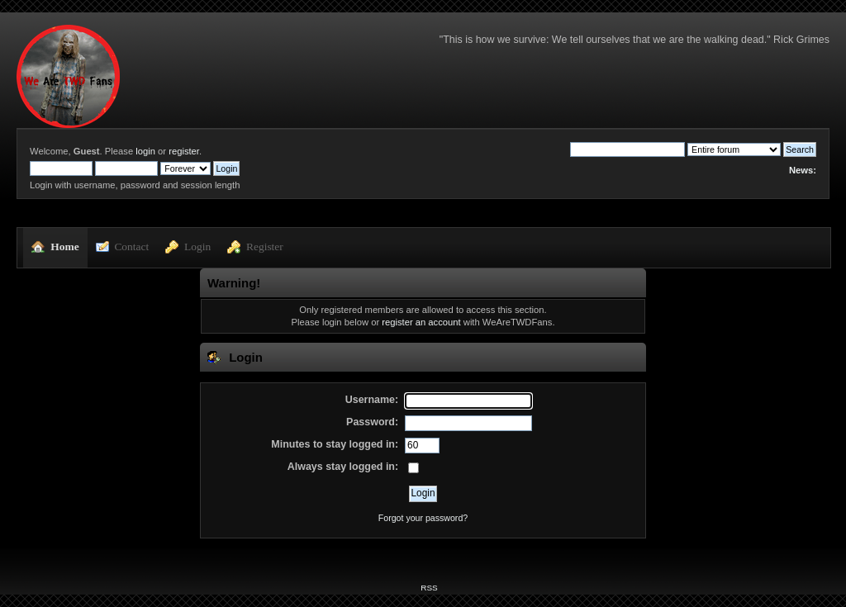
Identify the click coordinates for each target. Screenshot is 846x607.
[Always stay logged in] (413, 467)
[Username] (468, 401)
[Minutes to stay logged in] (422, 446)
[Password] (468, 423)
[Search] (627, 149)
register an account (421, 322)
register (184, 151)
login (145, 151)
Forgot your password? (423, 518)
